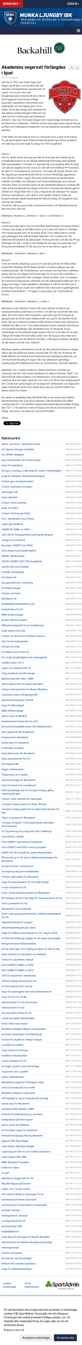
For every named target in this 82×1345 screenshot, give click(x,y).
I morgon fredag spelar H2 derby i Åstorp (24, 804)
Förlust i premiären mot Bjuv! (17, 486)
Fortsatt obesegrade (13, 572)
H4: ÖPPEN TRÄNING (13, 454)
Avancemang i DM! (12, 1226)
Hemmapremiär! (10, 1247)
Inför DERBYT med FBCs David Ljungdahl (24, 847)
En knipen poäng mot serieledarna (20, 871)
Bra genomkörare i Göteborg (17, 582)
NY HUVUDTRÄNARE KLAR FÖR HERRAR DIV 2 (27, 726)
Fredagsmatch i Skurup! (15, 1215)
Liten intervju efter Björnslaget (18, 1146)
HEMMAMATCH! (10, 1231)
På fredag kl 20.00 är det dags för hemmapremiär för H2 (32, 898)
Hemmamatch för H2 (13, 1007)
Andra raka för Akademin (15, 742)
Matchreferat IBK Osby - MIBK (18, 678)
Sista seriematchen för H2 (16, 758)
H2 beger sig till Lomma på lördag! (20, 1066)
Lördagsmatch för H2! (14, 1220)
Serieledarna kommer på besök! (19, 1199)
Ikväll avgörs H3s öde (13, 630)
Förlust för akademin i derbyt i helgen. (22, 1039)
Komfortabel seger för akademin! (20, 1130)
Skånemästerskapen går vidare (18, 927)
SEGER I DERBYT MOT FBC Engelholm (22, 561)
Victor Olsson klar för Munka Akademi (22, 684)
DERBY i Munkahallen (13, 556)
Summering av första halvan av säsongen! (24, 1204)
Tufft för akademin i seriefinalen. (19, 975)
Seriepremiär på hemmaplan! (17, 1119)
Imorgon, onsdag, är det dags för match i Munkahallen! (32, 470)
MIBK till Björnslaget (12, 614)
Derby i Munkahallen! (13, 1077)
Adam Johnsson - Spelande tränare (21, 444)
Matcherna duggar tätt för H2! (18, 1178)
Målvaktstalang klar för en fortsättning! (23, 625)
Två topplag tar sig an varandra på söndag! (25, 1098)
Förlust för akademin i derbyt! (18, 959)
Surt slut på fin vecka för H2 (17, 1013)
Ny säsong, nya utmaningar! (17, 1258)
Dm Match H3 (9, 577)
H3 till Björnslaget (11, 588)
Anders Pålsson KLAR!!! (14, 620)
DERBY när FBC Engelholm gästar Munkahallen (27, 852)
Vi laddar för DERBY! (13, 1045)
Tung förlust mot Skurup (15, 1050)
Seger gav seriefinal (12, 524)
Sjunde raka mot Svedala (15, 566)
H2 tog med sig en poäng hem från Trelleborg (26, 831)
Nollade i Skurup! (11, 1210)
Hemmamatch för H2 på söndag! (19, 1002)
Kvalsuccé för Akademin (15, 737)
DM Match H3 (9, 598)
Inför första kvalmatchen (15, 641)
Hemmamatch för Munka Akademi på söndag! (27, 1242)
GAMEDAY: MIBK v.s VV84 (15, 529)
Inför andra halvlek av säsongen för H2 (23, 1194)
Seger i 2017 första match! (16, 1188)
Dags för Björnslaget (13, 705)
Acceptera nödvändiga (36, 1337)
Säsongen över (10, 492)
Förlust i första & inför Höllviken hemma (23, 636)
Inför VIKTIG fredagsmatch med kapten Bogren (27, 534)
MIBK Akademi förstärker (15, 1162)
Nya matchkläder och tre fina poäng (21, 460)
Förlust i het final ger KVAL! (16, 513)
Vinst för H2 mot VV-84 (14, 997)
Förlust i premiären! (12, 1252)
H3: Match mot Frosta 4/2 (15, 652)
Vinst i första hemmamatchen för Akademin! (26, 892)
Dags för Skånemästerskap (17, 1268)
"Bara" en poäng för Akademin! (18, 817)
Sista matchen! (10, 497)
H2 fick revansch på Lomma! (17, 986)
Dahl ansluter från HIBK (14, 1156)
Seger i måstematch (12, 769)
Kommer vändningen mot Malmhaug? (22, 1034)
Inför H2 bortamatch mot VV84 (18, 1087)
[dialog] (41, 1323)
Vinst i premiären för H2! (15, 903)
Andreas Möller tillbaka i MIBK (18, 1109)
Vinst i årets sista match (15, 1023)
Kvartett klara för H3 (12, 609)
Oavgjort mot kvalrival (13, 540)
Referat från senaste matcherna (19, 1263)
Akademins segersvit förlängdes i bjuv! (23, 1082)
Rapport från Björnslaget (15, 1140)
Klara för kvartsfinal (12, 465)
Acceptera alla (65, 1337)
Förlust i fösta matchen (14, 502)
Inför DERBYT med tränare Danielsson (22, 841)
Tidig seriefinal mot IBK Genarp (18, 673)
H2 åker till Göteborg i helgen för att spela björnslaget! (31, 938)
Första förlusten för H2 (14, 887)
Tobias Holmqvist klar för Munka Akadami (24, 689)
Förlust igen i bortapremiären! (18, 481)
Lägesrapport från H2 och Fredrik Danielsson (26, 1151)
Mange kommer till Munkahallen (19, 943)
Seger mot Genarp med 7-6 (16, 668)
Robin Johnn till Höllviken (15, 1124)
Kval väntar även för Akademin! (18, 753)
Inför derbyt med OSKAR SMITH (19, 550)
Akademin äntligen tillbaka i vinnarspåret (24, 1029)
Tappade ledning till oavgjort (17, 922)
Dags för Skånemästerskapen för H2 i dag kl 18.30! (29, 933)
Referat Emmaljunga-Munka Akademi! (22, 1135)
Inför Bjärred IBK (10, 764)
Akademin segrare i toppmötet (18, 1093)
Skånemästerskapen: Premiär (17, 700)
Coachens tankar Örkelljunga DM (19, 694)
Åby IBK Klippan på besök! (16, 1183)
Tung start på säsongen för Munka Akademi (26, 1236)
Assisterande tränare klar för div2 (20, 721)
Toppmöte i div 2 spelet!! (15, 1071)
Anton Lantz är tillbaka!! (14, 716)
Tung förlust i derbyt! (13, 836)
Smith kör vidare (10, 1167)
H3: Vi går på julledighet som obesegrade (24, 657)
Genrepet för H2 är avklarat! (16, 908)
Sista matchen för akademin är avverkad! (24, 954)
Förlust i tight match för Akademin (20, 876)
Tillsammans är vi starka (15, 774)
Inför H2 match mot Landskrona (19, 785)
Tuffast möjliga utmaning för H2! (19, 981)
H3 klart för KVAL (11, 646)
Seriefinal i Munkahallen (14, 1055)
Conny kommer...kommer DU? (18, 866)
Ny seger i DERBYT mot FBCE (17, 545)
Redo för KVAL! (10, 508)
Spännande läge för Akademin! (18, 780)
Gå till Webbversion (31, 1285)
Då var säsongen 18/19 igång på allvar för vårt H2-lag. (31, 949)
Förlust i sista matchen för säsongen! (22, 798)
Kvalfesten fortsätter (13, 748)
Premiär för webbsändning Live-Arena (22, 1114)
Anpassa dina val (14, 1329)
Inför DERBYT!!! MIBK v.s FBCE (18, 965)
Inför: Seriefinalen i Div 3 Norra (18, 518)
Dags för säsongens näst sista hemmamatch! (26, 991)
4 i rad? (5, 1172)
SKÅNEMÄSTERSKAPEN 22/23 (18, 604)
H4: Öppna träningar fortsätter (18, 449)
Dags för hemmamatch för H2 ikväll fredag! (25, 882)
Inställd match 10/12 (13, 662)
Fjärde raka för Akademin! (16, 1103)
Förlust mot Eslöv (11, 593)
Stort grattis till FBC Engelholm (18, 732)
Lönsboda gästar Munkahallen (18, 1018)
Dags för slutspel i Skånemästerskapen (23, 476)
